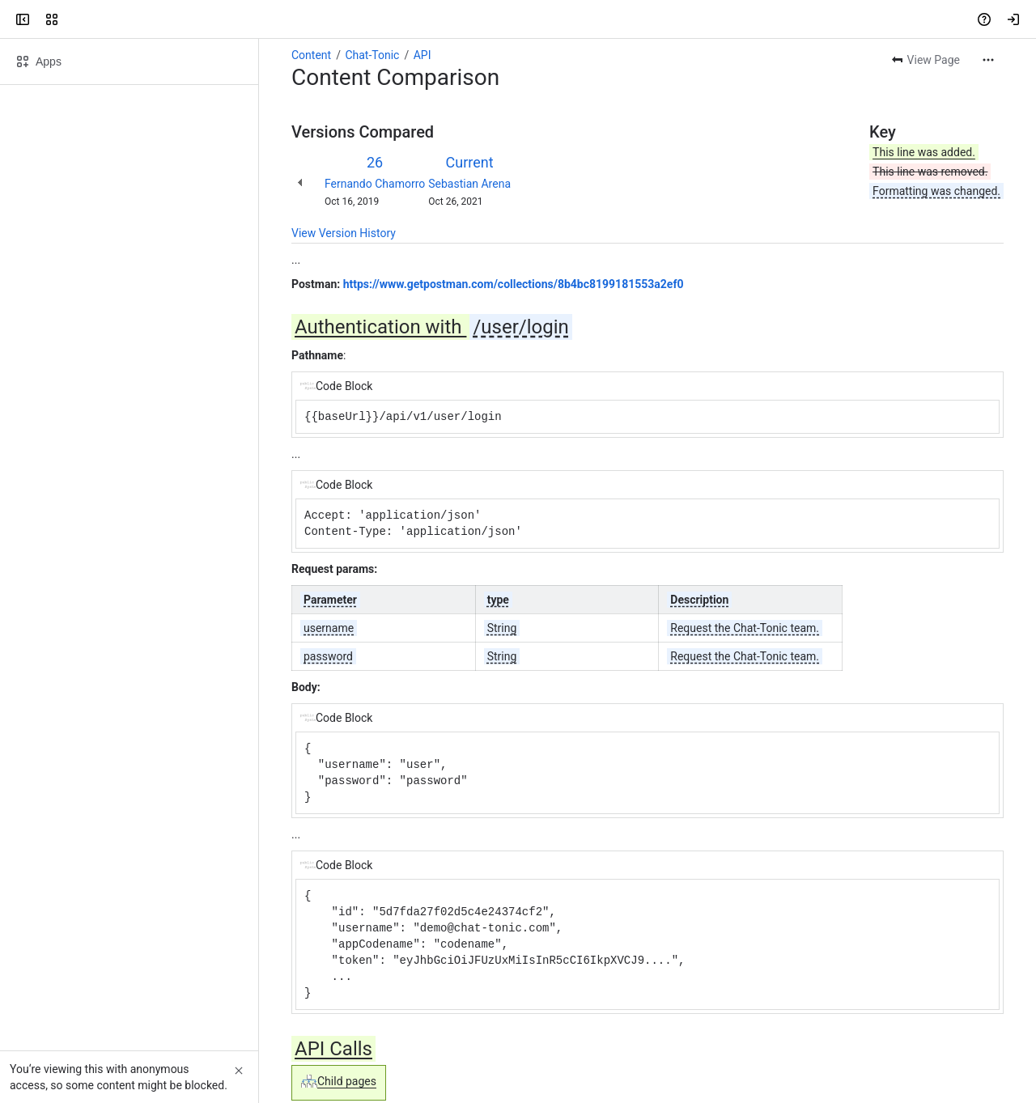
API (422, 55)
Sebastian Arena (469, 183)
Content (311, 55)
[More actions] (988, 60)
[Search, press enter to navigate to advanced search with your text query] (514, 19)
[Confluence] (74, 19)
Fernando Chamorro (375, 183)
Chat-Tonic (372, 55)
